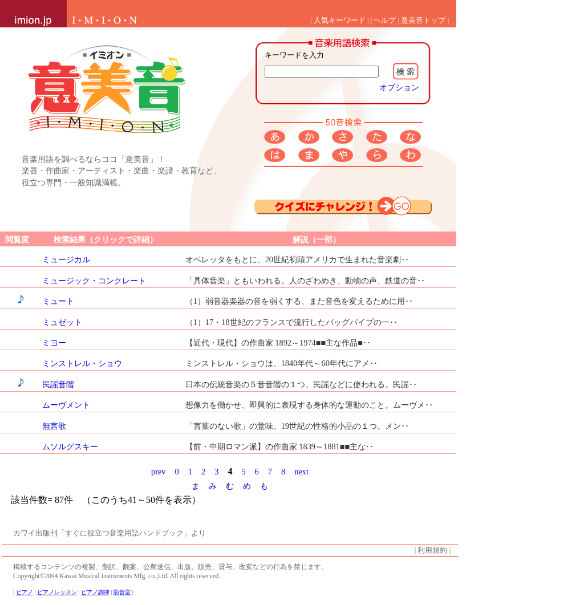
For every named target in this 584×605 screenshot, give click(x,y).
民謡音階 (58, 384)
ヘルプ (385, 21)
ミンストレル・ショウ (82, 363)
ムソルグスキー (70, 446)
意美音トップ (423, 21)
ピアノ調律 (95, 592)
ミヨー (54, 342)
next (301, 471)
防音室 (122, 592)
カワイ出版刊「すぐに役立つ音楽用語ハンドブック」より (109, 533)
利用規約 (432, 550)
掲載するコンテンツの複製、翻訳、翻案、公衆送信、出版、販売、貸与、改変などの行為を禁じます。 (170, 566)
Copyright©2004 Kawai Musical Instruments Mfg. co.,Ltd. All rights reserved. (116, 575)
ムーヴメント (66, 404)
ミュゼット (62, 322)
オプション (399, 87)
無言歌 (54, 426)
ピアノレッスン (57, 592)
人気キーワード (340, 21)
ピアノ (24, 592)
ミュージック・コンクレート (94, 280)
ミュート (58, 301)
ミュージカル (66, 259)
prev (158, 471)
